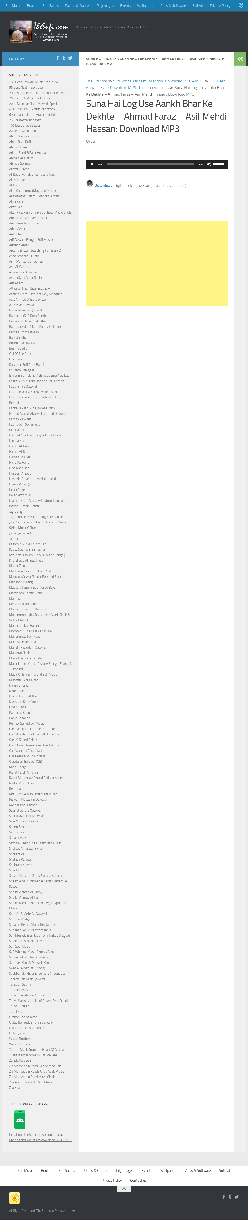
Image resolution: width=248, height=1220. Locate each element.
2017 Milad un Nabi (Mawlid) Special (34, 104)
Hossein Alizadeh (21, 473)
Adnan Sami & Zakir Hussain (28, 153)
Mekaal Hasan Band (23, 604)
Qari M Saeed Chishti (23, 740)
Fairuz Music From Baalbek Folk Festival (37, 381)
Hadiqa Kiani (17, 441)
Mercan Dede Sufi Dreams (27, 609)
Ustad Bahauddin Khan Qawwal (31, 1022)
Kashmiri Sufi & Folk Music (27, 544)
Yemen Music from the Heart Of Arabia (36, 1050)
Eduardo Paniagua (21, 370)
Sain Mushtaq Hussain (24, 821)
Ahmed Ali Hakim (21, 158)
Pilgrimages (105, 5)
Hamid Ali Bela (19, 446)
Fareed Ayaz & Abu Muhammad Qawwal (37, 414)
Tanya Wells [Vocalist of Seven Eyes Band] (38, 1001)
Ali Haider (15, 185)
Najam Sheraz (19, 685)
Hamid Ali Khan (19, 452)
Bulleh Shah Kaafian (22, 343)
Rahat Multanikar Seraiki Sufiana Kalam (36, 778)
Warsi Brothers (19, 1044)
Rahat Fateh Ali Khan (23, 772)
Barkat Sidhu (18, 337)
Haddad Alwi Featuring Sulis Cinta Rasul (36, 435)
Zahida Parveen (20, 1060)
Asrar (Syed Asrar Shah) (25, 278)
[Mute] (209, 164)
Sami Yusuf (17, 832)
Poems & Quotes (77, 5)
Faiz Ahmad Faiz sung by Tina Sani (33, 392)
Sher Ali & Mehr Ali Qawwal (28, 914)
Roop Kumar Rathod (23, 805)
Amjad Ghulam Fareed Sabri (28, 218)
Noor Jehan (17, 691)
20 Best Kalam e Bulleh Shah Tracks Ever (37, 93)
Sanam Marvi (18, 838)
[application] (157, 164)
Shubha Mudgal (20, 919)
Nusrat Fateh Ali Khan (24, 696)
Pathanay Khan (19, 713)
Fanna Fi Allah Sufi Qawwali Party (32, 408)
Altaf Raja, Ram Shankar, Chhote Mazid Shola (40, 212)
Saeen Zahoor (19, 827)
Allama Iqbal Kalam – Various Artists (34, 196)
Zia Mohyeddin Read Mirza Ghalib (32, 1077)
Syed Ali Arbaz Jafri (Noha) (27, 968)
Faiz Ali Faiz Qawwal (23, 386)
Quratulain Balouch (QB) (25, 761)
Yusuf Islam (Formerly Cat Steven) (33, 1055)
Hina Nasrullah (19, 468)
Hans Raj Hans (19, 463)
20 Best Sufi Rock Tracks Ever (29, 98)
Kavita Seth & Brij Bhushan (27, 549)
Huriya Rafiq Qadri (21, 484)
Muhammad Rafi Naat (24, 636)
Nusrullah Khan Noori (24, 702)
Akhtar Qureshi (19, 169)
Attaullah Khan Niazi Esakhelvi (30, 289)
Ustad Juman (18, 1033)
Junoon (14, 539)
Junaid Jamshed (20, 533)
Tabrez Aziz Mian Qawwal (27, 979)
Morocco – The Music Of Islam (30, 631)
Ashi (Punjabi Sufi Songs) (26, 261)
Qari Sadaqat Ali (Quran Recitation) (33, 729)
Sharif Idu (15, 870)
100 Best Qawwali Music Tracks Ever (34, 82)
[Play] (92, 164)
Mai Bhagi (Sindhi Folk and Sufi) (31, 571)
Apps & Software (173, 5)
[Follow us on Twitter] (70, 58)
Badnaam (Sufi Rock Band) (27, 316)
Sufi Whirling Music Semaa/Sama (32, 952)
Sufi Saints (51, 5)
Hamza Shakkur (20, 457)
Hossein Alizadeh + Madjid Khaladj (33, 479)
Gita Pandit (16, 430)
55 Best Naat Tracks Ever (26, 87)
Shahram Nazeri (20, 865)
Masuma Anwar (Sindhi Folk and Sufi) (35, 577)
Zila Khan (15, 1088)
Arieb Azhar (17, 229)
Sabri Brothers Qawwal (25, 810)
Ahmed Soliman (20, 164)
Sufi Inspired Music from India (30, 930)
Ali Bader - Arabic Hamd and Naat (32, 174)
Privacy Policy (220, 5)
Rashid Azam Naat (22, 783)
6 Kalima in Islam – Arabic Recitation (34, 115)
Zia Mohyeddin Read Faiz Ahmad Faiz (35, 1066)
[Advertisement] (157, 263)
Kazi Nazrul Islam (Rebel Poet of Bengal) (37, 555)
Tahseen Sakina (20, 984)
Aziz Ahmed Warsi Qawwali (28, 299)
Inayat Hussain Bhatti (24, 506)
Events (125, 5)
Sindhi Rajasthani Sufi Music (28, 941)
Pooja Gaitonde (19, 718)
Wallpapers (145, 5)
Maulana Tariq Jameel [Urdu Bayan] (33, 588)
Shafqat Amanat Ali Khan (26, 848)
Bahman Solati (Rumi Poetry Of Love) (35, 327)
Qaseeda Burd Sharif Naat (27, 756)
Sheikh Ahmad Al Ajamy (25, 892)
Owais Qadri (17, 707)
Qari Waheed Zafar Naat (25, 751)
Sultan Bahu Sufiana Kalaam (28, 957)
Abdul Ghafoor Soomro (25, 136)
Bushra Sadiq (18, 348)
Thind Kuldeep (19, 1006)
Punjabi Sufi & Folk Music (26, 723)
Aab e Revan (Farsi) (22, 131)
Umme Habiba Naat (23, 1017)
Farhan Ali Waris (20, 419)
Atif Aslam (16, 283)
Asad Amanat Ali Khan (24, 256)
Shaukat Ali (16, 854)
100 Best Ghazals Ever (24, 125)
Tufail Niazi (16, 1012)
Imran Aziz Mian (20, 495)
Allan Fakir (16, 202)
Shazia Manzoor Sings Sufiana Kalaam (35, 876)
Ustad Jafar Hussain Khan (26, 1028)
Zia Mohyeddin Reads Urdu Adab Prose (36, 1071)
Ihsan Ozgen (18, 490)
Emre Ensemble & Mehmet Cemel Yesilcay (39, 376)
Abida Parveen (19, 147)
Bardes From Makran (24, 332)
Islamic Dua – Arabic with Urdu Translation (38, 501)
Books (31, 5)
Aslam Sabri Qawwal (23, 272)
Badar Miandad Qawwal (25, 310)
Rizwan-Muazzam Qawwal (28, 800)
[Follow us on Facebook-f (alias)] (57, 58)
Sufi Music (13, 5)
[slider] (150, 164)
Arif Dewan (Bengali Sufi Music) (31, 240)
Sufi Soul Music (19, 946)
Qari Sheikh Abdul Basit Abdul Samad (35, 734)
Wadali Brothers (20, 1039)
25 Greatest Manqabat (25, 120)
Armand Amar (19, 245)
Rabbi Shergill (18, 767)
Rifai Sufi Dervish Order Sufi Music (33, 794)
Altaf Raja (15, 207)
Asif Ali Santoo (19, 267)
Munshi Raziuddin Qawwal (27, 647)
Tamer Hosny (18, 990)
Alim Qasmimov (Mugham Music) (32, 191)
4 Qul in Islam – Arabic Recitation (32, 109)
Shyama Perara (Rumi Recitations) (33, 925)
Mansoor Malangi (21, 582)
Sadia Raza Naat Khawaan (27, 816)
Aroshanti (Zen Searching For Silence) (35, 250)
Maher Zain (17, 566)
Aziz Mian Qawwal (21, 305)
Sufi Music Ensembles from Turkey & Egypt (39, 935)
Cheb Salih (16, 359)
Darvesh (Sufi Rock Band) (26, 365)
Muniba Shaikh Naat (23, 642)
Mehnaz (15, 598)
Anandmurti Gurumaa (24, 223)
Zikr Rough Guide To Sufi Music (31, 1082)
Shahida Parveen (21, 859)
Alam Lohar (17, 180)
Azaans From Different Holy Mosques (35, 294)
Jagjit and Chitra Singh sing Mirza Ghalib (36, 517)
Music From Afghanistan (26, 658)
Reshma (15, 789)
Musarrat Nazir (19, 653)
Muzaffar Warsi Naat (23, 680)
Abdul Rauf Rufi (20, 142)
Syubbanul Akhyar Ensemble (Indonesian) (38, 974)
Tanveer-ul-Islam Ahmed (27, 995)
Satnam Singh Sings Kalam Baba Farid (35, 843)
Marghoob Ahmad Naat (25, 593)
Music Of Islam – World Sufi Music (33, 675)
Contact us (138, 1180)
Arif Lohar (16, 234)
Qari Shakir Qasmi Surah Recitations (34, 745)
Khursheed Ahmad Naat (26, 560)
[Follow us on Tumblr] (64, 58)
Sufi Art (198, 5)
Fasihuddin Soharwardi (25, 424)
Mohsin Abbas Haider (24, 626)
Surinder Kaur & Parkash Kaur (29, 963)
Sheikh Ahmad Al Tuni (24, 897)
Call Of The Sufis (20, 354)
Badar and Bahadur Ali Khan (28, 321)
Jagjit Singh (16, 511)
